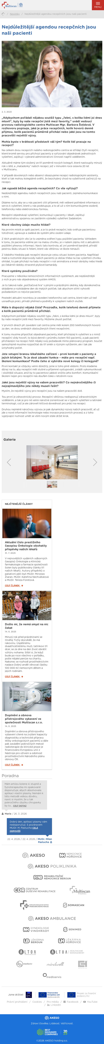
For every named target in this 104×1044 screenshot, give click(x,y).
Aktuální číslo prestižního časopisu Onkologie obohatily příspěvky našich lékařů (26, 546)
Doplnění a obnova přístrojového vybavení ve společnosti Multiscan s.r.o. (24, 719)
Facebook (71, 1002)
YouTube (90, 1002)
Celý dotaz (20, 806)
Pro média (53, 1002)
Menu (98, 5)
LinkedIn (54, 1005)
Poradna (10, 776)
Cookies (37, 1002)
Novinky (15, 14)
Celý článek (14, 586)
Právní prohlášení (17, 1002)
